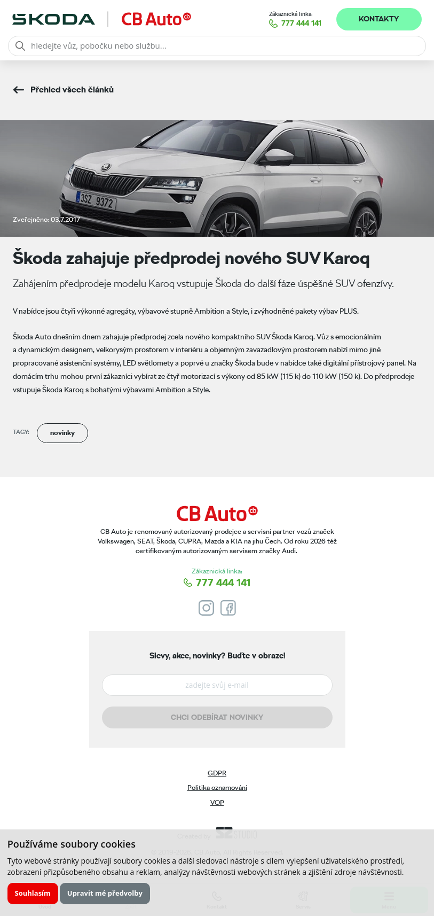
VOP (217, 802)
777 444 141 (301, 23)
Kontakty (379, 18)
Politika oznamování (217, 787)
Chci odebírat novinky (217, 717)
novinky (62, 433)
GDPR (217, 773)
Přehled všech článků (72, 89)
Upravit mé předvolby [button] (105, 893)
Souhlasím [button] (33, 893)
